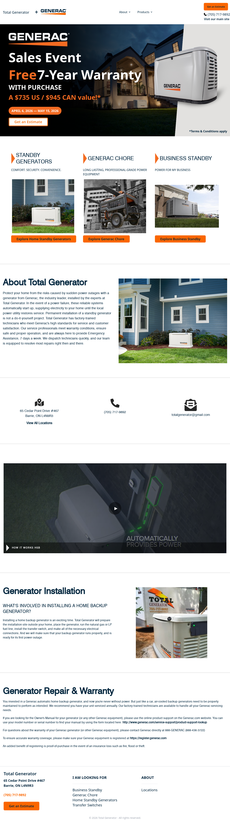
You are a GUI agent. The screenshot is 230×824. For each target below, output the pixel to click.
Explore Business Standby (180, 239)
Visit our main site (216, 19)
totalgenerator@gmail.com (191, 415)
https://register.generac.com (148, 738)
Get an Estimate (216, 6)
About (125, 12)
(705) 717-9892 (219, 14)
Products (145, 12)
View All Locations (39, 423)
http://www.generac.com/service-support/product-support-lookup (165, 722)
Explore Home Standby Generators (44, 239)
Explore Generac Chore (106, 239)
